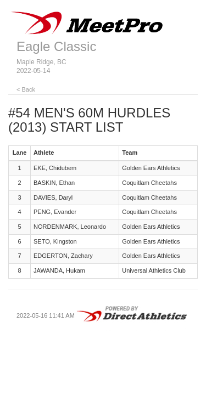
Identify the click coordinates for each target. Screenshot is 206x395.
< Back (25, 89)
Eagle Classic (56, 46)
